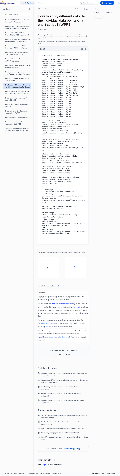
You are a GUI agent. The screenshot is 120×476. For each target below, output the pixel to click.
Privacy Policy (45, 473)
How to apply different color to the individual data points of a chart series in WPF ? (17, 86)
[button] (30, 9)
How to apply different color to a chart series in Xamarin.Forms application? (62, 401)
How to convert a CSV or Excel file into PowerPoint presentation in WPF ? (17, 93)
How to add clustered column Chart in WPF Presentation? (17, 60)
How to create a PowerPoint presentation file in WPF (14, 123)
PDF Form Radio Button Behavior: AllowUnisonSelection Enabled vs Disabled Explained (64, 416)
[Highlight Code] (81, 49)
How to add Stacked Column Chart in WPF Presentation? (17, 66)
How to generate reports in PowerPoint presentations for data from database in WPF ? (16, 73)
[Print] (77, 9)
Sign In (45, 465)
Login (118, 3)
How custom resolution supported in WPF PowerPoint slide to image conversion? (17, 40)
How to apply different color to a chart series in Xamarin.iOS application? (61, 388)
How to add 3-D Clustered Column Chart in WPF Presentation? (16, 53)
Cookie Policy (56, 473)
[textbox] (19, 14)
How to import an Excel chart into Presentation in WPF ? (16, 112)
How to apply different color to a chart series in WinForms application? (61, 395)
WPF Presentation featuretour (62, 304)
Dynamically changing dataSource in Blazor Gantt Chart (60, 433)
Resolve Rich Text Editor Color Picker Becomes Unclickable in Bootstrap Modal (62, 423)
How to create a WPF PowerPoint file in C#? (16, 105)
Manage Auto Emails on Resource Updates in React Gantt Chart (62, 428)
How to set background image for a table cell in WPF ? (17, 99)
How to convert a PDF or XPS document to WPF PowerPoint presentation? (15, 47)
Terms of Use (33, 473)
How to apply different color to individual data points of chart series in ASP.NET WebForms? (64, 381)
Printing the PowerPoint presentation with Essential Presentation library (17, 129)
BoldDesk (111, 473)
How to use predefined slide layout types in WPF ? (17, 79)
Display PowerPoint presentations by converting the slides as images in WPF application (17, 27)
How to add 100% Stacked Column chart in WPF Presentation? (17, 21)
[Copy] (85, 49)
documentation (76, 307)
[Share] (85, 9)
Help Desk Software (98, 473)
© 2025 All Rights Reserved (14, 473)
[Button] (68, 354)
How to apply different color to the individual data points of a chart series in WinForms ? (64, 374)
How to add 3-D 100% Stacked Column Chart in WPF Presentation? (17, 34)
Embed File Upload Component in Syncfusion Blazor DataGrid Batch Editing (64, 438)
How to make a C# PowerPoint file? (17, 117)
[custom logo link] (7, 3)
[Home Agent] (39, 9)
